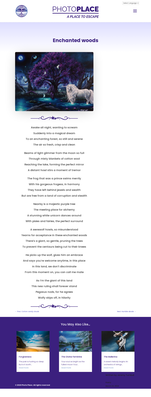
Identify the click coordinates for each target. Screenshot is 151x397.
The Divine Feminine (71, 365)
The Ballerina (110, 365)
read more (24, 376)
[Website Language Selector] (130, 3)
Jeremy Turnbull (125, 56)
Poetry (108, 64)
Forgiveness (25, 365)
